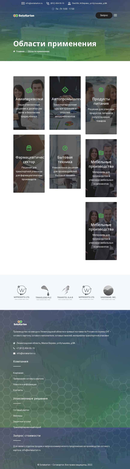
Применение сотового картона (28, 378)
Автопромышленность (72, 98)
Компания (18, 373)
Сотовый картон (21, 410)
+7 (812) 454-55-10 (25, 348)
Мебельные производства (101, 164)
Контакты (18, 390)
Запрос (104, 15)
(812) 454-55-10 (57, 3)
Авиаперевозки (29, 98)
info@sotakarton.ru (34, 3)
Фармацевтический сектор (33, 159)
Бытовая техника (65, 159)
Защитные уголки (22, 421)
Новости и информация (25, 384)
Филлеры (17, 416)
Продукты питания (101, 101)
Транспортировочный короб (27, 427)
